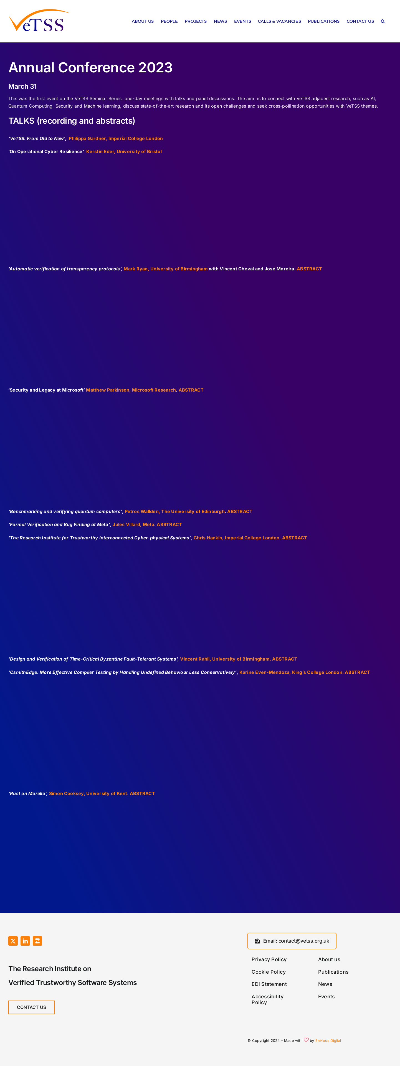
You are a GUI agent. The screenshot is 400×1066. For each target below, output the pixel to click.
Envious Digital (328, 1040)
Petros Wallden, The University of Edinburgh (175, 511)
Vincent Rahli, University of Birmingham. (225, 659)
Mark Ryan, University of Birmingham (165, 268)
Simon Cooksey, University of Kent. (89, 793)
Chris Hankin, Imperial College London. (237, 537)
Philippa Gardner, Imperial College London (116, 138)
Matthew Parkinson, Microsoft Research (131, 390)
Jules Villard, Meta (133, 524)
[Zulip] (37, 941)
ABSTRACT (309, 268)
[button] (383, 22)
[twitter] (13, 941)
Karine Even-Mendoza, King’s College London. (291, 672)
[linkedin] (25, 941)
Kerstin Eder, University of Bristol (123, 151)
